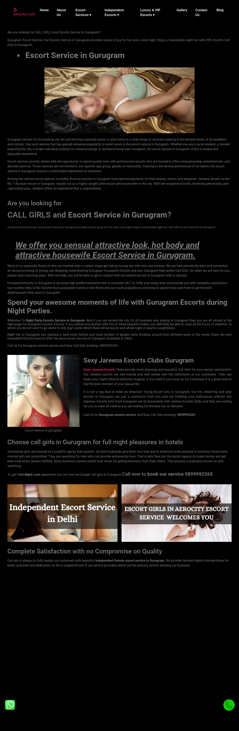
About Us (61, 12)
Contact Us (201, 12)
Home (44, 10)
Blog (220, 10)
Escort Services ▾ (83, 12)
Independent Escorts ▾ (114, 12)
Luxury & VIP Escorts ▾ (150, 12)
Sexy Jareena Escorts (99, 369)
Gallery (182, 10)
